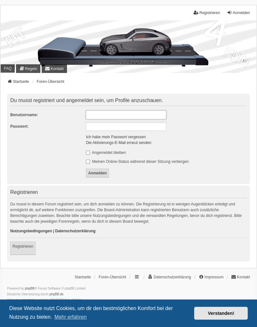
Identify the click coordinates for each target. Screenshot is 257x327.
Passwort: (19, 126)
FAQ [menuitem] (8, 68)
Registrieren (22, 246)
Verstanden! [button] (221, 313)
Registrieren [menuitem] (207, 12)
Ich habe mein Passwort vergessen (116, 137)
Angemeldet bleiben (106, 152)
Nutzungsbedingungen (31, 231)
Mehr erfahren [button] (70, 317)
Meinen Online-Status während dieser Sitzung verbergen (137, 161)
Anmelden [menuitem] (238, 12)
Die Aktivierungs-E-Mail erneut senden (118, 142)
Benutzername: (24, 115)
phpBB (30, 288)
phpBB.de (56, 294)
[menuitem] (28, 68)
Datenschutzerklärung (75, 231)
